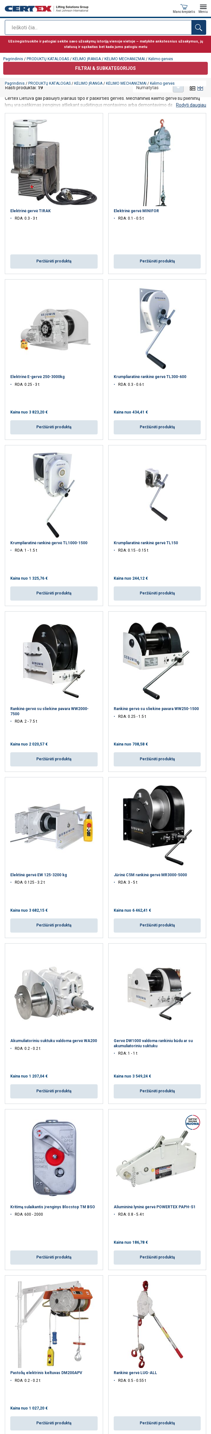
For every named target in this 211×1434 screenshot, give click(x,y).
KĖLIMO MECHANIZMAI (126, 83)
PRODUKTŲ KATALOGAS (49, 83)
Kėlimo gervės (162, 83)
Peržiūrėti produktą (53, 261)
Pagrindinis (15, 83)
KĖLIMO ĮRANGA (88, 83)
